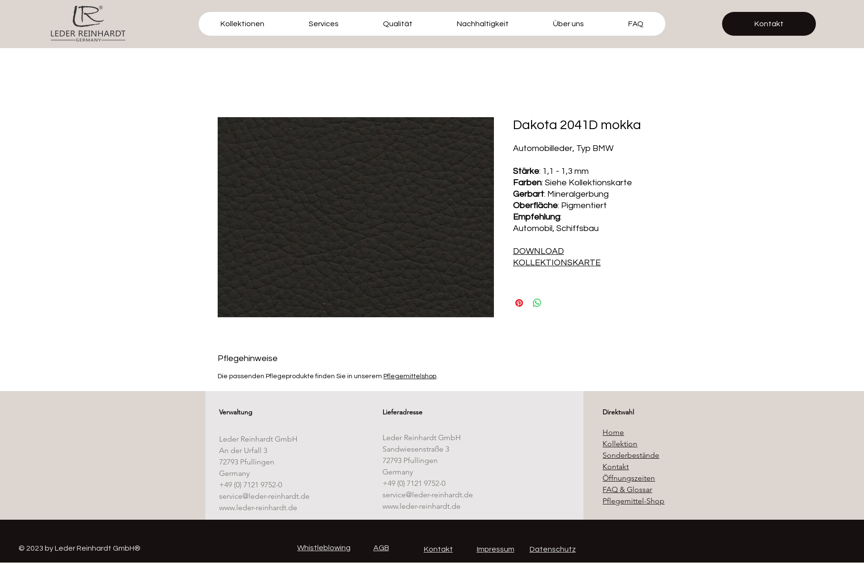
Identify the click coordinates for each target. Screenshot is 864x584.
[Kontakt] (769, 24)
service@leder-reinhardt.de (264, 496)
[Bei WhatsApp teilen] (537, 303)
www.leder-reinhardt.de (258, 507)
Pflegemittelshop (409, 376)
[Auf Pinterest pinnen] (519, 303)
